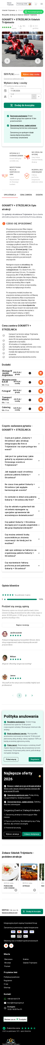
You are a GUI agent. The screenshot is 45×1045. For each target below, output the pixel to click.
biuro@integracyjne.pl (15, 1003)
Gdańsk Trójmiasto (8, 10)
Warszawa (8, 959)
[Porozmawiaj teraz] (33, 12)
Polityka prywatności (11, 977)
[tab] (10, 195)
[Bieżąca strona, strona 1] (19, 695)
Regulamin (8, 981)
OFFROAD (26, 886)
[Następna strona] (32, 695)
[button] (5, 90)
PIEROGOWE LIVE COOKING (9, 887)
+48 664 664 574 (13, 999)
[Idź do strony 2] (25, 695)
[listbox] (22, 339)
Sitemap (7, 988)
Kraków (26, 959)
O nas (6, 984)
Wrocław (7, 963)
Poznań (7, 966)
